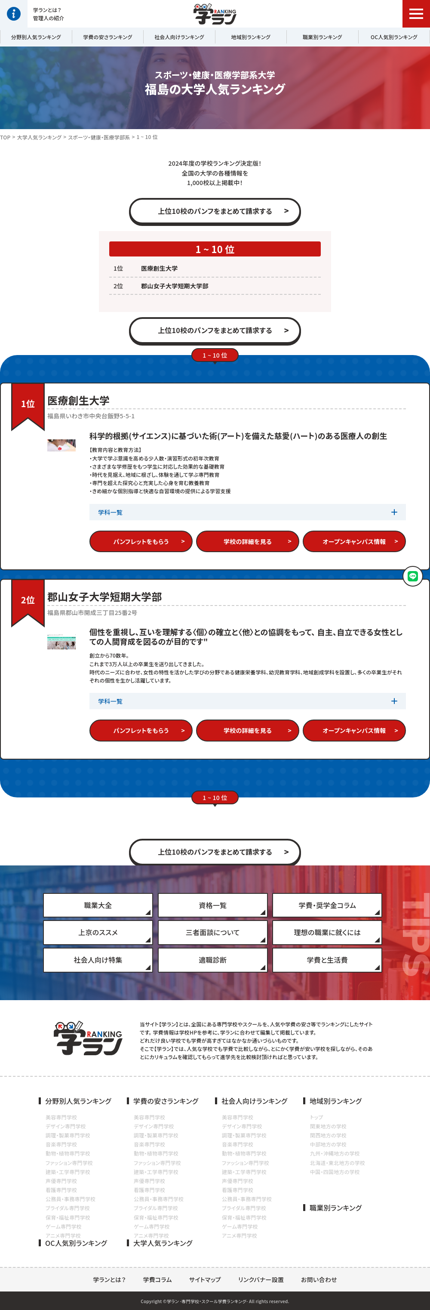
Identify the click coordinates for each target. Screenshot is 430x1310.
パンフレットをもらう (141, 541)
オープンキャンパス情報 (354, 541)
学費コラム (157, 1279)
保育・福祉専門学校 (68, 1217)
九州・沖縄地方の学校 (335, 1153)
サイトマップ (205, 1279)
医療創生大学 (159, 268)
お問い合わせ (319, 1279)
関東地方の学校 (328, 1126)
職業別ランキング (322, 36)
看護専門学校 (61, 1189)
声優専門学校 (61, 1180)
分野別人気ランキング (36, 36)
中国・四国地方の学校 (335, 1171)
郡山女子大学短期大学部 (175, 285)
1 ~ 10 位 (147, 136)
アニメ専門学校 (63, 1235)
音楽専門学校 (61, 1144)
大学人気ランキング (39, 137)
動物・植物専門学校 (68, 1153)
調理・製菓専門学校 (68, 1135)
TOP (5, 137)
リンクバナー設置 (261, 1279)
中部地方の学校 (328, 1144)
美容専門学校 (61, 1117)
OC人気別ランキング (394, 36)
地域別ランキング (250, 36)
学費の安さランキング (107, 36)
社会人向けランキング (179, 36)
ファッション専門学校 (69, 1162)
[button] (416, 14)
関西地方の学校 (328, 1135)
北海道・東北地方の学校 (337, 1162)
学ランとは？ (109, 1279)
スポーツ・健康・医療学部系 (99, 137)
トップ (316, 1117)
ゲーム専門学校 (64, 1226)
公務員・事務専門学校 (70, 1198)
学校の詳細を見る (248, 541)
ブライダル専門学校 (68, 1207)
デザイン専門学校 (66, 1126)
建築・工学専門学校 (68, 1171)
